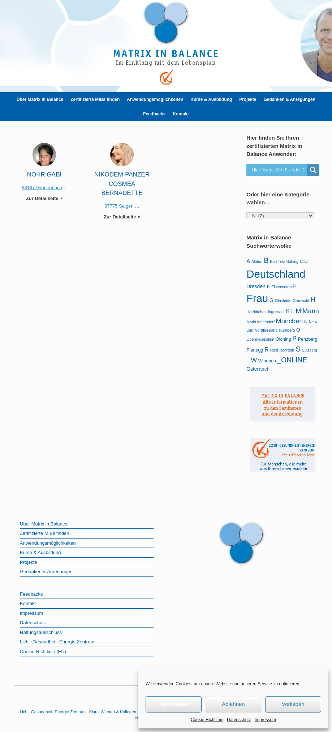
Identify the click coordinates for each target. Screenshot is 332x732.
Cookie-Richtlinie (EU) (43, 651)
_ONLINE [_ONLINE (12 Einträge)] (292, 360)
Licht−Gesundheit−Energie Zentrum (57, 641)
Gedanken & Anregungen (290, 99)
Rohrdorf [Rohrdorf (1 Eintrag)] (286, 350)
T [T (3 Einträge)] (248, 360)
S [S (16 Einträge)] (298, 349)
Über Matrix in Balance (40, 99)
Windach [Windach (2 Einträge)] (267, 360)
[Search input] (278, 170)
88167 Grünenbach (42, 187)
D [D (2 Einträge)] (305, 261)
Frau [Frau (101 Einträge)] (257, 298)
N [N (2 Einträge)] (305, 321)
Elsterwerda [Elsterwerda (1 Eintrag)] (281, 287)
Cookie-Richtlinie (207, 719)
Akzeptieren (173, 704)
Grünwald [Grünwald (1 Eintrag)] (301, 300)
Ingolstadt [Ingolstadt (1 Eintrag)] (276, 312)
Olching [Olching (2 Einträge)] (283, 339)
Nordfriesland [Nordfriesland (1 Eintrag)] (266, 330)
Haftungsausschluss (41, 632)
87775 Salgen (119, 206)
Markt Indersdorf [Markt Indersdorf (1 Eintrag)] (260, 322)
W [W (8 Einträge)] (254, 360)
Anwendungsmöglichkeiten (155, 99)
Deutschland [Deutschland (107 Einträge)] (275, 274)
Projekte (247, 99)
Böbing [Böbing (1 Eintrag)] (292, 261)
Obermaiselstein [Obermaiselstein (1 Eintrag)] (260, 339)
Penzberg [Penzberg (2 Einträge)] (308, 339)
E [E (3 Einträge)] (268, 286)
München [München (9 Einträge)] (289, 321)
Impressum (265, 719)
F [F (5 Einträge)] (295, 286)
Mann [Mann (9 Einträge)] (310, 311)
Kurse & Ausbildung (211, 99)
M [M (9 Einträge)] (298, 311)
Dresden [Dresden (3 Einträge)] (256, 286)
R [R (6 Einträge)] (266, 349)
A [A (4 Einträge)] (248, 261)
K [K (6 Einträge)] (288, 311)
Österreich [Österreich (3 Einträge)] (258, 369)
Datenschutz (239, 719)
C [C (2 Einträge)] (301, 261)
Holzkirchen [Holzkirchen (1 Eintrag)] (256, 312)
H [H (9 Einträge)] (313, 299)
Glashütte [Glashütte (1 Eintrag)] (283, 300)
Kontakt (181, 113)
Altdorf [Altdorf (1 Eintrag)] (257, 261)
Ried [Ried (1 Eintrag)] (274, 350)
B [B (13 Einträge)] (266, 260)
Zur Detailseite (44, 198)
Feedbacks (154, 113)
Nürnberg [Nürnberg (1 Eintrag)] (287, 330)
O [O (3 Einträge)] (298, 330)
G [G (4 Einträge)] (272, 300)
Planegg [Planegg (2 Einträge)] (254, 350)
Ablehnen (233, 704)
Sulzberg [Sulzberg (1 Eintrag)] (309, 350)
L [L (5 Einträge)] (292, 311)
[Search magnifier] (313, 170)
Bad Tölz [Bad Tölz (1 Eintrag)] (277, 261)
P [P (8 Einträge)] (294, 338)
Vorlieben (293, 704)
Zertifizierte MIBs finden (95, 99)
